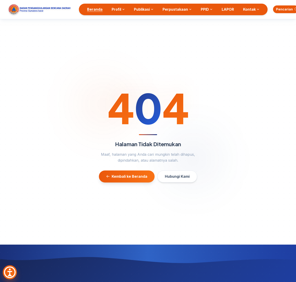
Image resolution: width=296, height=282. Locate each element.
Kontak (251, 9)
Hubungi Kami (177, 176)
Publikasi (143, 9)
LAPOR (228, 9)
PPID (207, 9)
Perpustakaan (177, 9)
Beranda (95, 9)
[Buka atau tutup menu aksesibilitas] (10, 272)
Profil (118, 9)
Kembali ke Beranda (126, 176)
